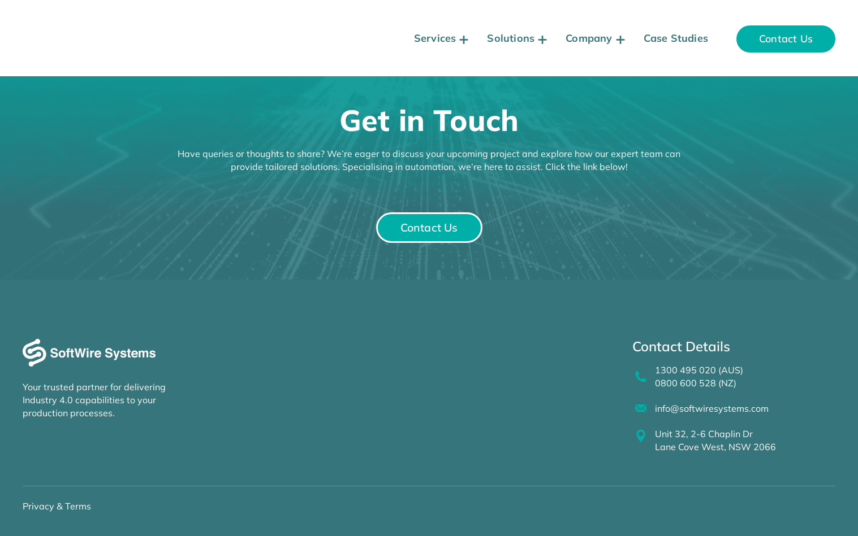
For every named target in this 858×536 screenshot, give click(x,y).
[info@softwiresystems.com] (639, 407)
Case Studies (676, 38)
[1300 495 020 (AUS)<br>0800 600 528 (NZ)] (639, 376)
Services (435, 38)
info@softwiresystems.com (709, 407)
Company (589, 38)
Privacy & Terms (57, 503)
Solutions (510, 38)
